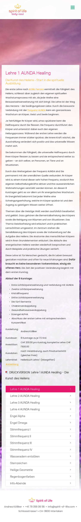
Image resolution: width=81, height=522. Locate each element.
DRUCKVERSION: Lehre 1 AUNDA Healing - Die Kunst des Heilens (37, 375)
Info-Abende (18, 483)
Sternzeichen (18, 463)
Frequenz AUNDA (36, 110)
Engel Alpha (17, 416)
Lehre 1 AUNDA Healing (25, 389)
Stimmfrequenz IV (21, 449)
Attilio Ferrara (36, 89)
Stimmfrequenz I (20, 429)
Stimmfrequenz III (21, 443)
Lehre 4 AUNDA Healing (25, 409)
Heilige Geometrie (21, 469)
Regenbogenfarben (22, 476)
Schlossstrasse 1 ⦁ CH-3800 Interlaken (40, 511)
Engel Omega (18, 422)
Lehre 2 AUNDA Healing (25, 395)
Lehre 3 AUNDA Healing (25, 402)
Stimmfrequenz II (20, 436)
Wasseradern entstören (25, 456)
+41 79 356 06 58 (35, 506)
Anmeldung (12, 364)
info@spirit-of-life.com (61, 506)
